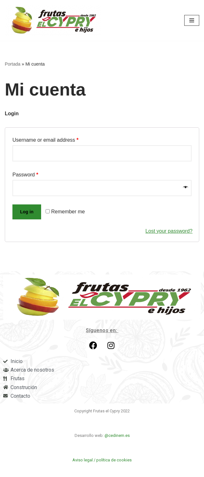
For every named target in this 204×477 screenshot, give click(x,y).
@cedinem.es (117, 435)
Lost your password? (169, 231)
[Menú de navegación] (191, 20)
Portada (12, 64)
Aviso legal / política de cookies (102, 460)
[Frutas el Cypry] (54, 20)
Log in (26, 211)
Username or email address (45, 140)
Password (25, 174)
